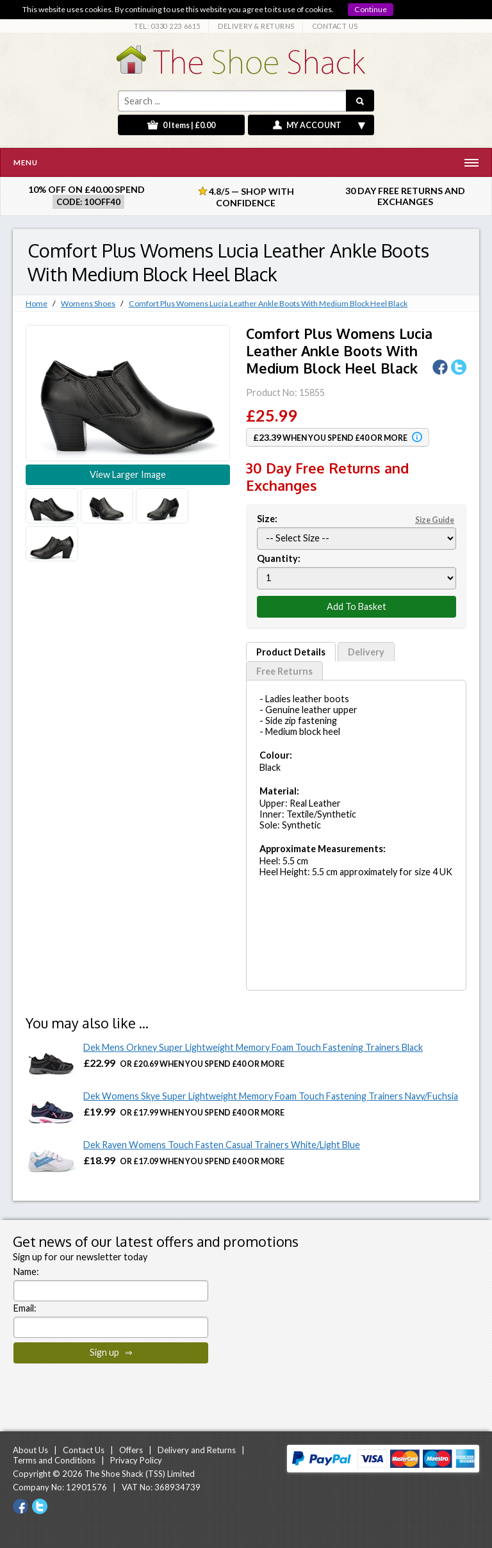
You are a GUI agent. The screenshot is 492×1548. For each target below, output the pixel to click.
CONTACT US (335, 26)
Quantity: (278, 558)
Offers (131, 1450)
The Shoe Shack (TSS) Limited (140, 1474)
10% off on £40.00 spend (86, 189)
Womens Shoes (88, 303)
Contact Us (83, 1450)
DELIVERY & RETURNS (256, 26)
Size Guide (434, 520)
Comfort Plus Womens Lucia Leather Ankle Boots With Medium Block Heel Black (268, 303)
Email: (25, 1308)
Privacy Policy (136, 1460)
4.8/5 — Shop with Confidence (246, 197)
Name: (26, 1271)
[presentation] (110, 1393)
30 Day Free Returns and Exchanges (405, 196)
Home (36, 303)
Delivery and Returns (197, 1450)
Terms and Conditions (54, 1460)
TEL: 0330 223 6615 (167, 26)
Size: (356, 518)
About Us (30, 1450)
